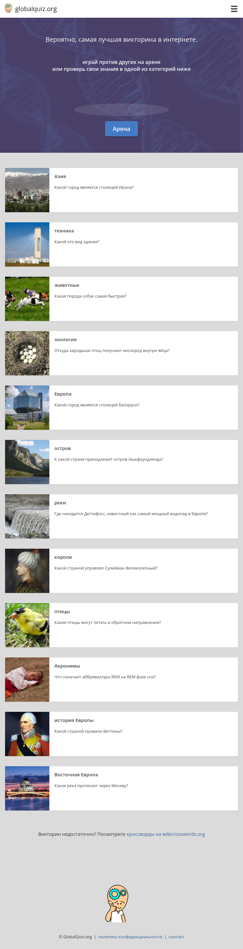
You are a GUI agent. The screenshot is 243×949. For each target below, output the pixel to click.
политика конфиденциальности (130, 937)
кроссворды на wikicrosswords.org (166, 834)
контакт (176, 937)
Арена (121, 128)
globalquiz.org (36, 8)
